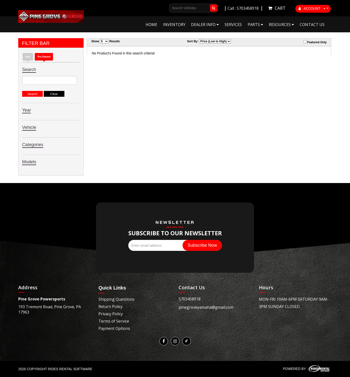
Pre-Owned (43, 56)
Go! (212, 8)
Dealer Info (205, 24)
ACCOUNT (312, 8)
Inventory (174, 24)
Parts (255, 24)
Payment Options (114, 328)
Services (233, 24)
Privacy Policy (110, 314)
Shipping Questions (116, 299)
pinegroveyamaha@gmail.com (206, 307)
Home (151, 24)
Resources (281, 24)
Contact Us (312, 24)
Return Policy (110, 306)
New (27, 56)
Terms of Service (113, 321)
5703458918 (190, 299)
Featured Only (315, 42)
